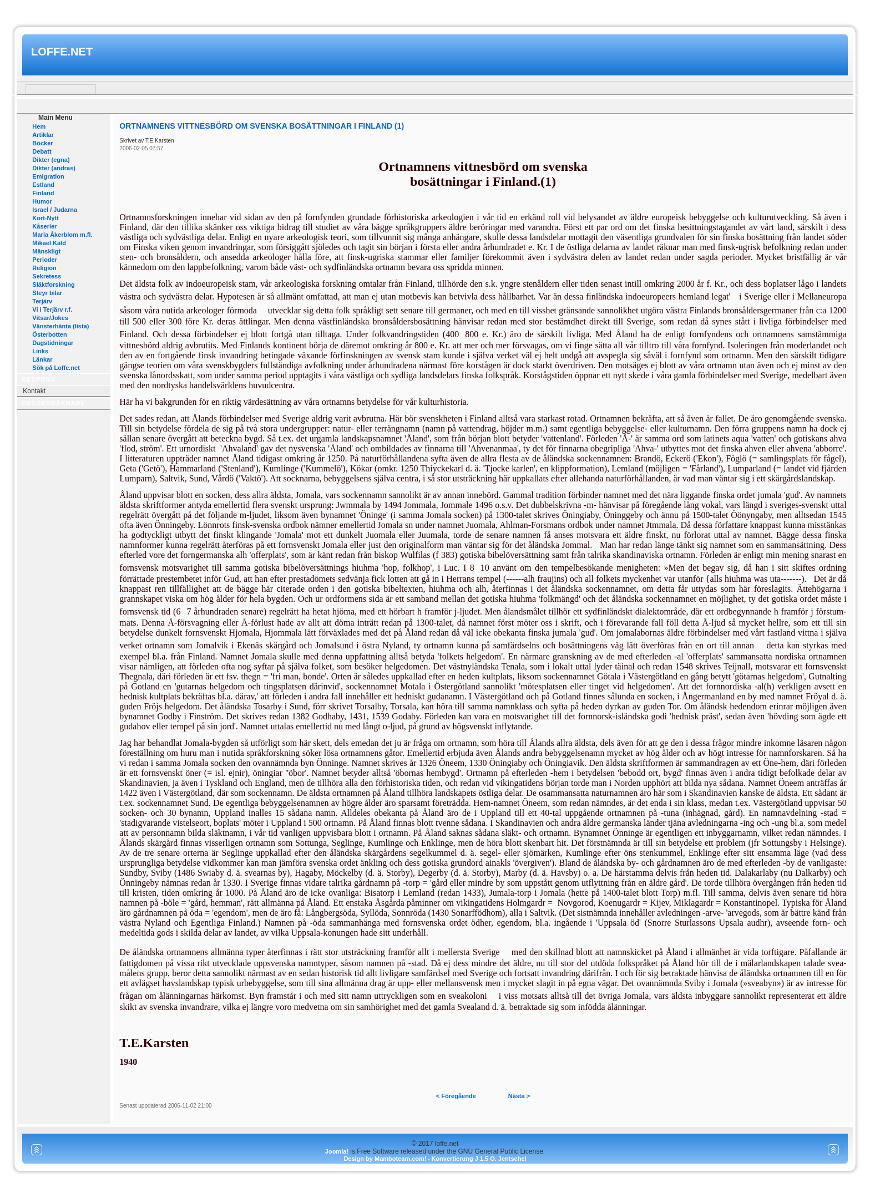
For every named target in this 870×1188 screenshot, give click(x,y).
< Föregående (456, 1096)
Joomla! (336, 1151)
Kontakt (34, 391)
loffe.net (62, 51)
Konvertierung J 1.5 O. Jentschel (478, 1158)
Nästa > (519, 1096)
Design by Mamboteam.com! (384, 1158)
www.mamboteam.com (435, 10)
